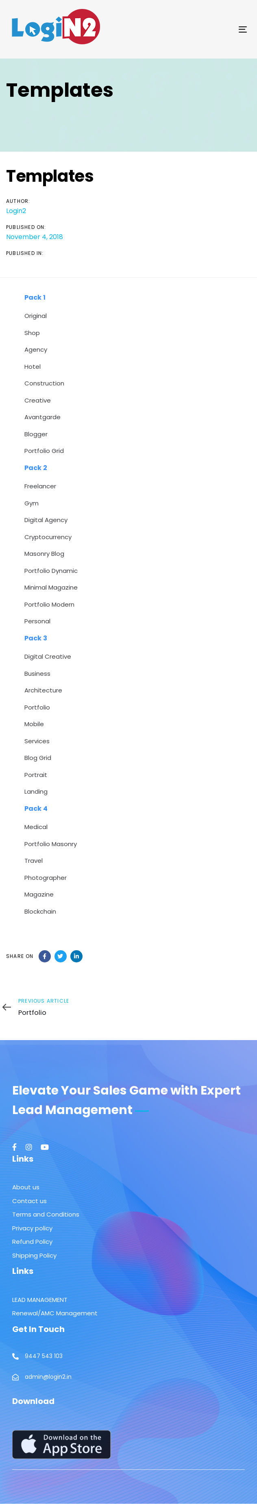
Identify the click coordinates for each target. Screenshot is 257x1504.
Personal (37, 621)
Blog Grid (37, 757)
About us (25, 1187)
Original (35, 315)
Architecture (43, 690)
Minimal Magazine (51, 587)
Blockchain (40, 911)
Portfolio (37, 707)
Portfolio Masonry (50, 844)
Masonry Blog (44, 553)
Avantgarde (42, 417)
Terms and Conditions (45, 1214)
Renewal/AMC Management (55, 1313)
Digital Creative (47, 656)
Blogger (36, 434)
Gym (31, 503)
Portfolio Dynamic (51, 570)
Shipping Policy (34, 1255)
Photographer (45, 877)
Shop (32, 333)
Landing (36, 791)
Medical (36, 827)
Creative (37, 400)
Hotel (32, 366)
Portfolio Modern (49, 604)
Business (37, 673)
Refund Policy (32, 1241)
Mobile (34, 724)
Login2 (16, 210)
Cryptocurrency (48, 537)
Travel (33, 860)
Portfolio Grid (44, 450)
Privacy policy (32, 1228)
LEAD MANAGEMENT (40, 1299)
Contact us (29, 1201)
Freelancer (40, 486)
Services (37, 741)
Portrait (35, 775)
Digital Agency (46, 520)
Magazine (39, 894)
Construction (44, 383)
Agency (35, 349)
